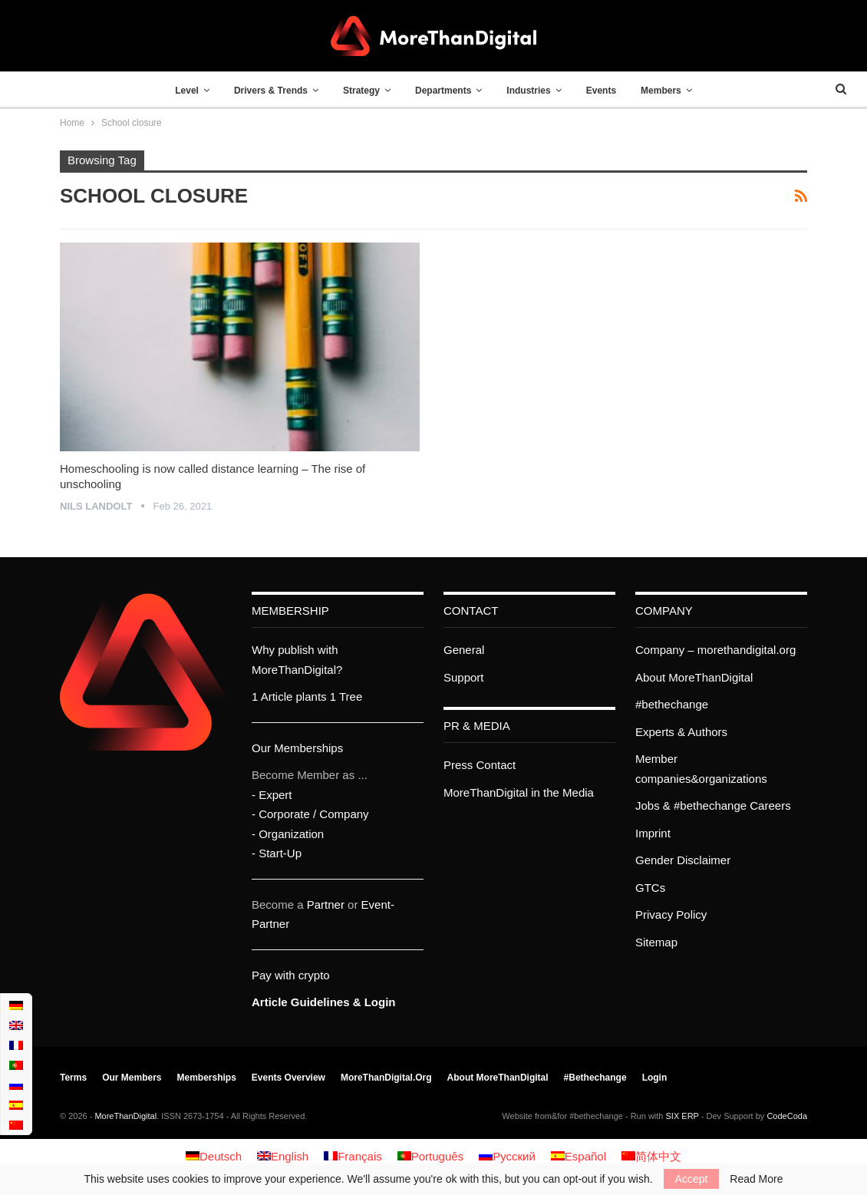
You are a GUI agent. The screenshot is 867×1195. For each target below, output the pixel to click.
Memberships (206, 1077)
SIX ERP (682, 1116)
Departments (443, 90)
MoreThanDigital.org (386, 1077)
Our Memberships (297, 747)
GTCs (650, 887)
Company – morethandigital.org (715, 649)
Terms (73, 1077)
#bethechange (671, 704)
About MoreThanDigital (694, 677)
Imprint (653, 833)
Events (607, 90)
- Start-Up (277, 853)
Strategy (358, 90)
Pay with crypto (291, 975)
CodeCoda (786, 1116)
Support (463, 677)
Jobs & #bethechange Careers (713, 805)
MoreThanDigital (125, 1116)
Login (655, 1077)
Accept (691, 1179)
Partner (325, 904)
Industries (532, 90)
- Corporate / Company (310, 813)
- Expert (272, 794)
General (463, 649)
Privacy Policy (671, 914)
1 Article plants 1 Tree (307, 696)
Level (178, 90)
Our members (131, 1077)
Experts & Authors (681, 731)
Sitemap (656, 942)
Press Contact (479, 764)
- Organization (288, 833)
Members (671, 90)
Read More (756, 1179)
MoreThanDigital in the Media (518, 792)
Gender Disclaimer (682, 860)
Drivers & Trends (265, 90)
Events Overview (288, 1077)
